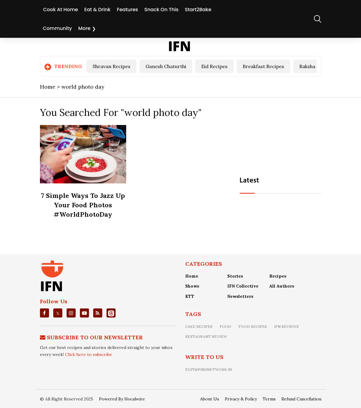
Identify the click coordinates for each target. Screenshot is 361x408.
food (225, 326)
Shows (192, 286)
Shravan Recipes (111, 66)
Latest (249, 180)
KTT (189, 296)
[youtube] (84, 313)
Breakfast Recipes (263, 66)
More (84, 28)
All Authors (281, 286)
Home (191, 276)
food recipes (252, 326)
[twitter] (57, 313)
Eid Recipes (214, 66)
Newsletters (240, 296)
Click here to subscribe (88, 354)
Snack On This (161, 9)
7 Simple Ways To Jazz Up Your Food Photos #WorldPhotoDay (83, 205)
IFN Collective (242, 286)
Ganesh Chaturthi (166, 66)
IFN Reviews (286, 326)
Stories (235, 276)
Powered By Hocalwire (122, 399)
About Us (209, 399)
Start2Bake (198, 9)
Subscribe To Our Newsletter (95, 337)
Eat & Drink (97, 9)
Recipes (277, 276)
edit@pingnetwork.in (208, 369)
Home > (50, 86)
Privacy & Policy (241, 399)
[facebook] (44, 313)
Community (57, 28)
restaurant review (206, 336)
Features (127, 9)
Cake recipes (198, 326)
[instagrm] (71, 313)
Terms (269, 399)
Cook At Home (60, 9)
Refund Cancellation (301, 399)
